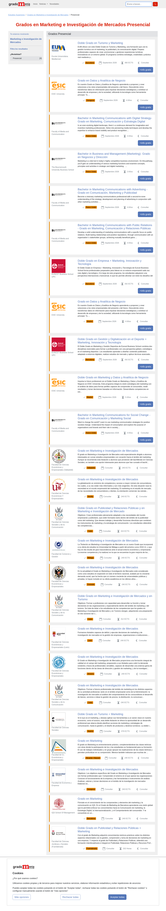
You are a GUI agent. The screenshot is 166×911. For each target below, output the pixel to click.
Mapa (50, 862)
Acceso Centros (54, 880)
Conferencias (79, 871)
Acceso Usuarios (55, 875)
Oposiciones (79, 880)
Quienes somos (54, 866)
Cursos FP (78, 866)
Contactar (103, 862)
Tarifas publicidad (55, 871)
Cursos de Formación (82, 875)
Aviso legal (103, 871)
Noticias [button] (42, 4)
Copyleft (102, 875)
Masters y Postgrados (82, 862)
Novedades (54, 4)
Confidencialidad (106, 866)
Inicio (35, 4)
